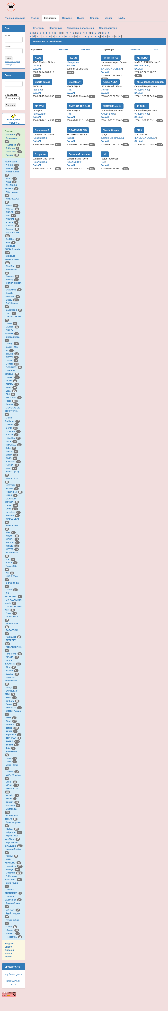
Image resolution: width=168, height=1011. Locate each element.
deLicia (12, 354)
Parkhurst (13, 637)
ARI (11, 215)
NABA (12, 562)
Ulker (11, 761)
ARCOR (13, 212)
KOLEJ (12, 488)
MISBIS (12, 546)
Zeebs (11, 798)
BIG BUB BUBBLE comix (13, 249)
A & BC (12, 165)
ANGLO (12, 209)
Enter (11, 387)
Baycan (12, 229)
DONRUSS (14, 367)
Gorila (12, 428)
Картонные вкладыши (112, 138)
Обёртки (12, 148)
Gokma (12, 424)
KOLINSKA (14, 492)
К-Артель (14, 832)
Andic (12, 205)
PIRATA (12, 657)
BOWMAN (14, 289)
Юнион (12, 930)
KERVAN (13, 485)
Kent (11, 468)
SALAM (12, 674)
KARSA (12, 465)
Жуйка (12, 829)
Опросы (9, 950)
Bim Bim (13, 266)
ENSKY (12, 384)
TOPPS (13, 741)
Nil (10, 573)
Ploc (11, 667)
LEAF (12, 505)
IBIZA (11, 441)
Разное (12, 155)
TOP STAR (13, 738)
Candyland (14, 310)
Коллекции (11, 161)
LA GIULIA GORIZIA (111, 69)
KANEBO (13, 461)
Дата (156, 49)
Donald (12, 364)
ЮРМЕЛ (13, 933)
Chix (11, 313)
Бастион (13, 805)
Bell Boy (13, 239)
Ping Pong (14, 654)
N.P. (10, 559)
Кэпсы (12, 856)
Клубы (8, 956)
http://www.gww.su (14, 974)
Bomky (12, 279)
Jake (11, 448)
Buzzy (12, 300)
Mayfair (12, 536)
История (13, 134)
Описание (85, 49)
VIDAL (12, 785)
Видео (8, 946)
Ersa (11, 391)
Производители (108, 28)
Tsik (11, 748)
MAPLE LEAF (142, 65)
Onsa (11, 613)
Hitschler (13, 438)
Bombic (12, 276)
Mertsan (13, 542)
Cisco (11, 323)
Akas (11, 182)
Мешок (8, 953)
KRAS (12, 495)
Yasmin (12, 795)
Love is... (13, 512)
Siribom (12, 701)
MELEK (12, 539)
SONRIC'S (14, 707)
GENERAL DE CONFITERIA (12, 411)
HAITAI (12, 434)
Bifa (11, 242)
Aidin (11, 178)
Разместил (135, 49)
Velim (11, 782)
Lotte (12, 508)
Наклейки (13, 145)
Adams (12, 168)
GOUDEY (13, 431)
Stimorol (13, 724)
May (11, 532)
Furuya (12, 404)
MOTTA (12, 549)
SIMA (11, 697)
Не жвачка (14, 937)
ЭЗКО (11, 926)
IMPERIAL (14, 445)
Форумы (9, 943)
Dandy (12, 343)
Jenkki (12, 451)
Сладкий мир (142, 89)
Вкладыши (73, 62)
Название (63, 49)
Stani (11, 721)
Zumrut (12, 802)
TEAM (12, 731)
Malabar (13, 515)
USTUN (12, 771)
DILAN (12, 360)
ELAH (11, 380)
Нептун (13, 869)
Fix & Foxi (14, 397)
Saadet (12, 670)
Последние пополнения (80, 28)
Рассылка (14, 151)
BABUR (12, 225)
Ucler (11, 758)
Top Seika (13, 734)
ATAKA (12, 222)
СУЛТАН (13, 910)
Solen (11, 704)
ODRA (12, 589)
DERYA (12, 357)
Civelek (12, 327)
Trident (12, 744)
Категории (38, 28)
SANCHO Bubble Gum (11, 680)
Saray (11, 687)
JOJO (11, 458)
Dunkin (13, 377)
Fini (10, 394)
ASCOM (12, 219)
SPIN (11, 717)
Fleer (12, 401)
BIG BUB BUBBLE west (12, 259)
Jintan (12, 455)
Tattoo (12, 728)
